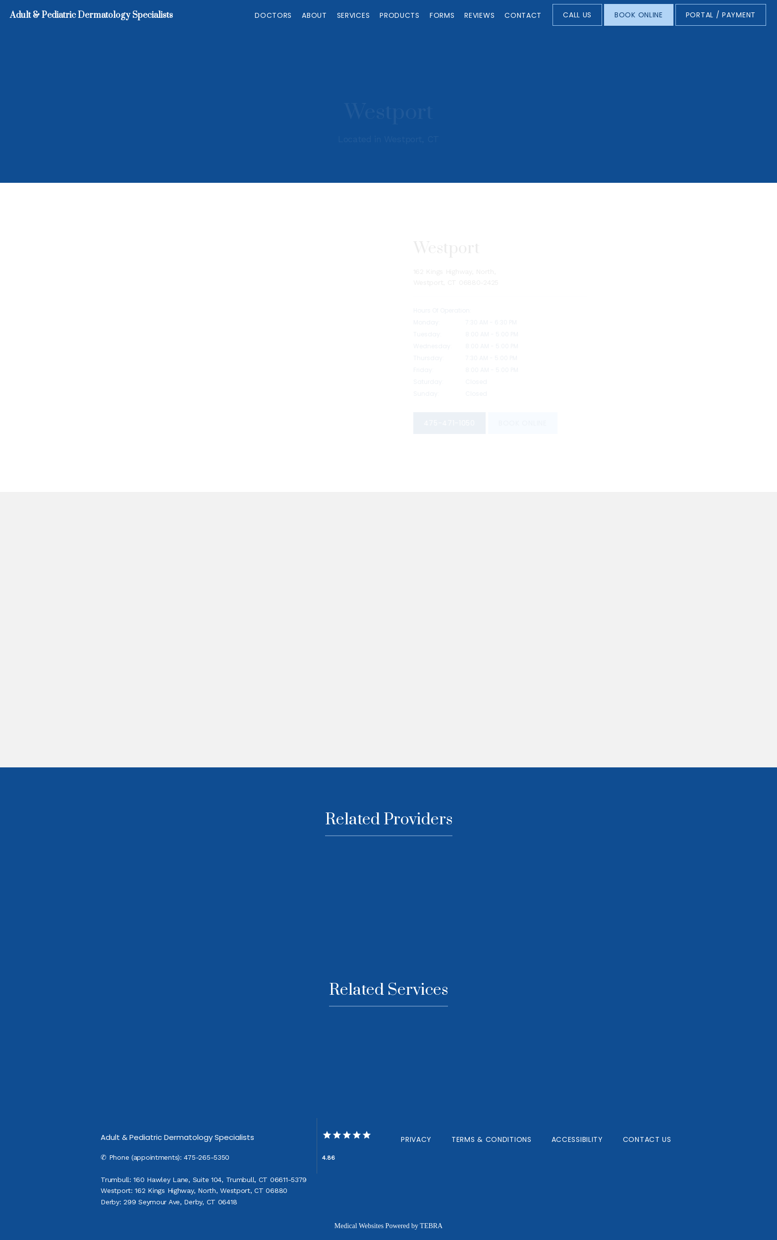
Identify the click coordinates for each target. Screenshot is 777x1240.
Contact (523, 15)
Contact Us (647, 1139)
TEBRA (431, 1226)
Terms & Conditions (491, 1139)
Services (353, 15)
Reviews (479, 15)
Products (400, 15)
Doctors (273, 15)
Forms (442, 15)
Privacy (416, 1139)
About (314, 15)
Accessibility (577, 1139)
